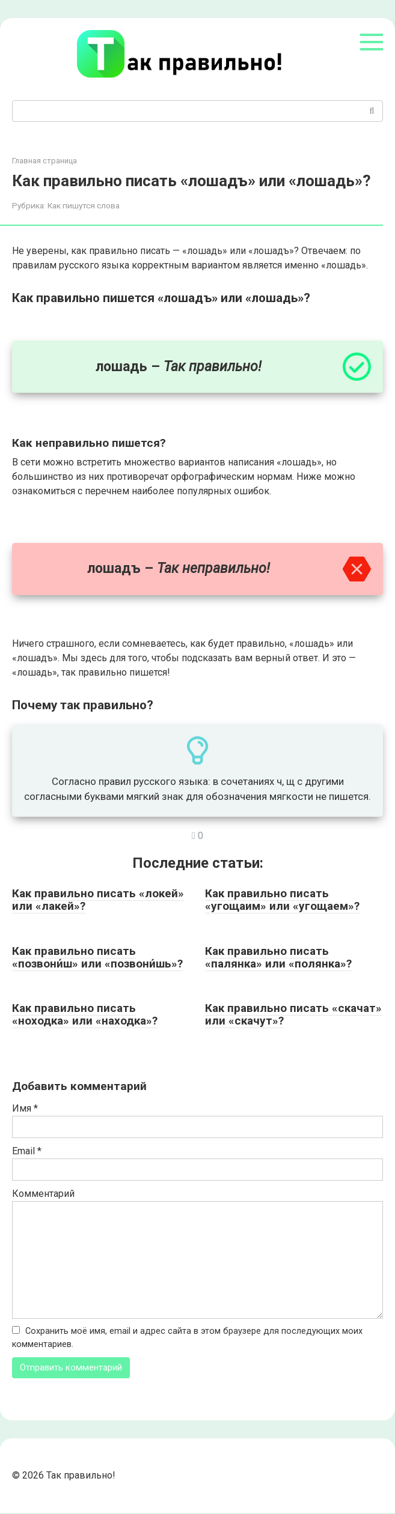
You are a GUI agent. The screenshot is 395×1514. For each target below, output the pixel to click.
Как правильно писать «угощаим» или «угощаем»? (282, 899)
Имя (25, 1108)
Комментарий (43, 1193)
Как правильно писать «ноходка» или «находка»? (85, 1014)
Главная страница (44, 160)
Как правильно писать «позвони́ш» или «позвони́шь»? (97, 957)
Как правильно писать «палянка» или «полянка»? (278, 957)
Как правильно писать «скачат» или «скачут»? (293, 1014)
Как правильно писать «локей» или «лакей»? (98, 899)
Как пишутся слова (83, 205)
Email (26, 1151)
